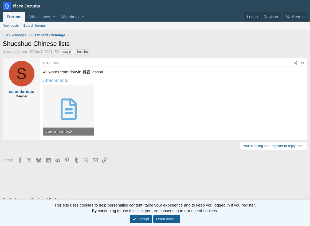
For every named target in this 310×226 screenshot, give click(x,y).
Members (70, 16)
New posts (11, 25)
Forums (14, 16)
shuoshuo (82, 52)
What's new (39, 16)
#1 (302, 63)
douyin (66, 52)
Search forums (34, 25)
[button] (54, 17)
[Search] (295, 17)
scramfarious (17, 52)
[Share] (295, 63)
